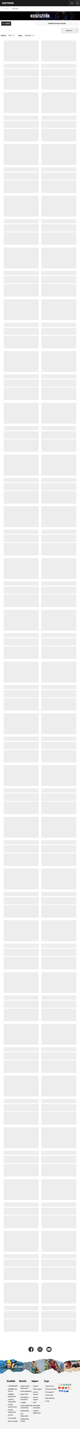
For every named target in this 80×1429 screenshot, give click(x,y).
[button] (77, 3)
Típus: (20, 35)
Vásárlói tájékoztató (37, 1412)
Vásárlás (22, 1381)
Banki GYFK (24, 1394)
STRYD (10, 1415)
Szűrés (6, 23)
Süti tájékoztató (24, 1415)
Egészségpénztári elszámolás (25, 1407)
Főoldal (6, 8)
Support (35, 1381)
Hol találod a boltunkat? (25, 1398)
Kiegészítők (15, 8)
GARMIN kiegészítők (12, 1395)
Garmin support (35, 1393)
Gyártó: (3, 35)
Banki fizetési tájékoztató (25, 1387)
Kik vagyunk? (50, 1392)
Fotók (47, 1401)
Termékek (11, 1381)
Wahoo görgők (13, 1421)
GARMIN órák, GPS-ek (12, 1390)
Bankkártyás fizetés (25, 1420)
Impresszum (50, 1386)
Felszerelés (49, 1395)
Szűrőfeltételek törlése (57, 23)
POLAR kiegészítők (12, 1411)
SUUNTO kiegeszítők (12, 1401)
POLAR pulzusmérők (12, 1406)
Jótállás (23, 1402)
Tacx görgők (12, 1418)
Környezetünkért (50, 1389)
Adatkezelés (25, 1411)
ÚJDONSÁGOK (13, 1386)
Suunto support (35, 1398)
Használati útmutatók (36, 1407)
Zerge (46, 1381)
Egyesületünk (50, 1398)
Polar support (37, 1389)
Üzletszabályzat (25, 1391)
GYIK (34, 1402)
